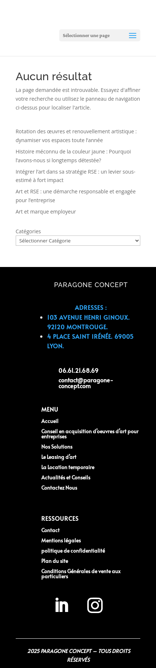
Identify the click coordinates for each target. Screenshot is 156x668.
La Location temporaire (67, 467)
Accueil (49, 420)
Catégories (28, 231)
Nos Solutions (56, 446)
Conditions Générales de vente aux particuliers (81, 574)
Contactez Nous (59, 487)
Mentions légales (61, 540)
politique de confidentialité (73, 550)
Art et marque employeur (46, 211)
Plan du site (54, 560)
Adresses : (91, 307)
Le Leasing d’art (58, 456)
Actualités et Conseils (65, 477)
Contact (50, 530)
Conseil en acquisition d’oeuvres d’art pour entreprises (89, 434)
